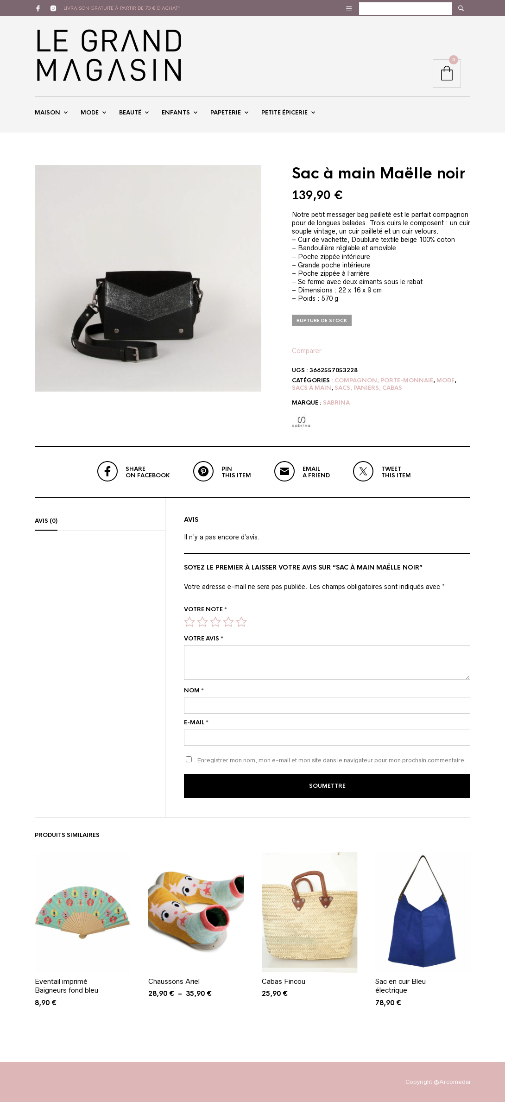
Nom (194, 690)
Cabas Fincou (283, 980)
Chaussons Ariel (174, 980)
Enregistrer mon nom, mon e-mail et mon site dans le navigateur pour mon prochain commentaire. (331, 760)
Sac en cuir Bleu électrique (400, 985)
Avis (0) (46, 521)
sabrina (336, 402)
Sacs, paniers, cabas (368, 388)
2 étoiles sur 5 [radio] (202, 621)
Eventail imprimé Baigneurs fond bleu (66, 985)
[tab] (100, 521)
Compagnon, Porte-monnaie (384, 380)
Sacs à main (311, 388)
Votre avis (203, 639)
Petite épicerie (284, 112)
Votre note (205, 609)
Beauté (130, 112)
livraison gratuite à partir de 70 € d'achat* (121, 8)
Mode (90, 112)
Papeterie (225, 112)
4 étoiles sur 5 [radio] (228, 621)
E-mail (196, 722)
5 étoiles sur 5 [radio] (241, 621)
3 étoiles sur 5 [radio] (215, 621)
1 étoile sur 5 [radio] (189, 621)
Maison (47, 112)
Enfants (176, 112)
